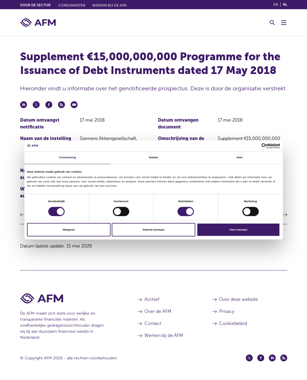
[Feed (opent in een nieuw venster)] (283, 357)
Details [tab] (153, 157)
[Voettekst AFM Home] (70, 298)
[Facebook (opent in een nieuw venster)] (260, 357)
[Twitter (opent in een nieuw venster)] (249, 357)
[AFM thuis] (38, 22)
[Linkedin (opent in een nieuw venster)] (272, 357)
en (275, 5)
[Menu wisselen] (283, 22)
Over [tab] (240, 157)
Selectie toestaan (153, 229)
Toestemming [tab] (67, 157)
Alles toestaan (238, 229)
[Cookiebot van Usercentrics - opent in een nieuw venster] (255, 146)
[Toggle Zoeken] (272, 22)
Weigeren (69, 229)
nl (285, 5)
